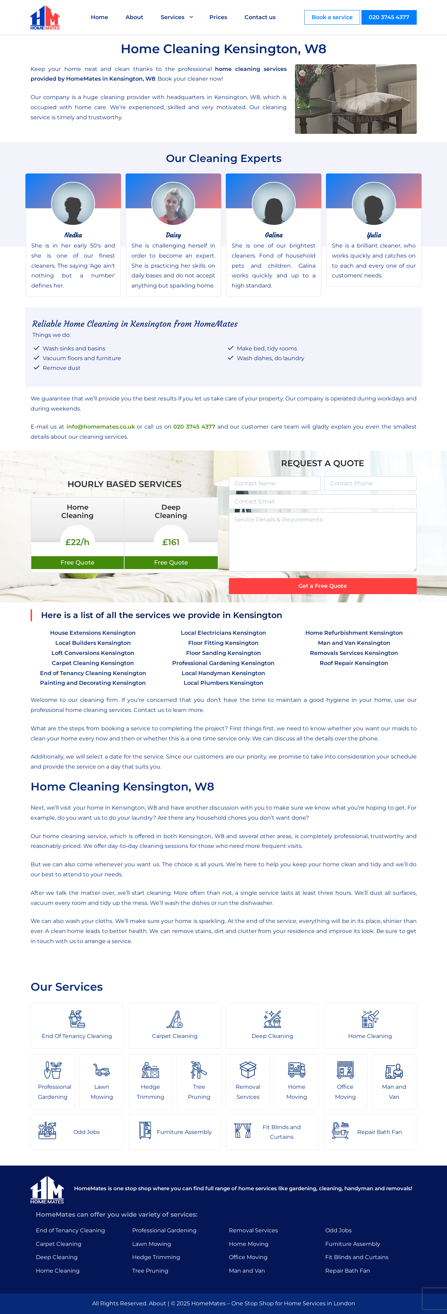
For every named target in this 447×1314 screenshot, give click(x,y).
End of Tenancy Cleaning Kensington (93, 673)
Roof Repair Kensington (354, 663)
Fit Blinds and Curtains (357, 1257)
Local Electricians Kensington (223, 633)
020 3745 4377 (389, 17)
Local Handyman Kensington (223, 673)
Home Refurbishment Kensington (354, 633)
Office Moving (248, 1257)
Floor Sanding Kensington (223, 653)
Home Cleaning (58, 1270)
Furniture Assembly (352, 1244)
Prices (218, 17)
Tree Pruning (150, 1270)
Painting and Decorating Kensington (93, 683)
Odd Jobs (338, 1230)
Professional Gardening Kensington (223, 663)
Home (99, 17)
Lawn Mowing (151, 1244)
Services (172, 17)
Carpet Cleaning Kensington (93, 663)
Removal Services (253, 1230)
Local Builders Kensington (93, 643)
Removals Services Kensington (354, 653)
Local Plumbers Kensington (223, 683)
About (134, 17)
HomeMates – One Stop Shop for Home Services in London (273, 1303)
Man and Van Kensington (354, 643)
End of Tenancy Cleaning (70, 1230)
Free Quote (77, 562)
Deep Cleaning (57, 1257)
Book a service (332, 17)
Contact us (260, 17)
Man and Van (247, 1270)
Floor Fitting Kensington (223, 643)
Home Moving (249, 1244)
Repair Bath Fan (347, 1270)
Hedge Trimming (156, 1257)
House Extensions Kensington (93, 633)
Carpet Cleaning (58, 1244)
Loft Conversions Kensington (92, 653)
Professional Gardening (164, 1230)
